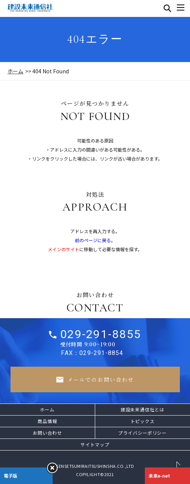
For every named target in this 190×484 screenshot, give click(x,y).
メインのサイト (63, 249)
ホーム (15, 71)
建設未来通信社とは (142, 409)
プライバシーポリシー (142, 432)
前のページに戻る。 (95, 240)
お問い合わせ (47, 432)
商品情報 (47, 421)
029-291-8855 (100, 337)
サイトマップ (95, 444)
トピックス (143, 421)
